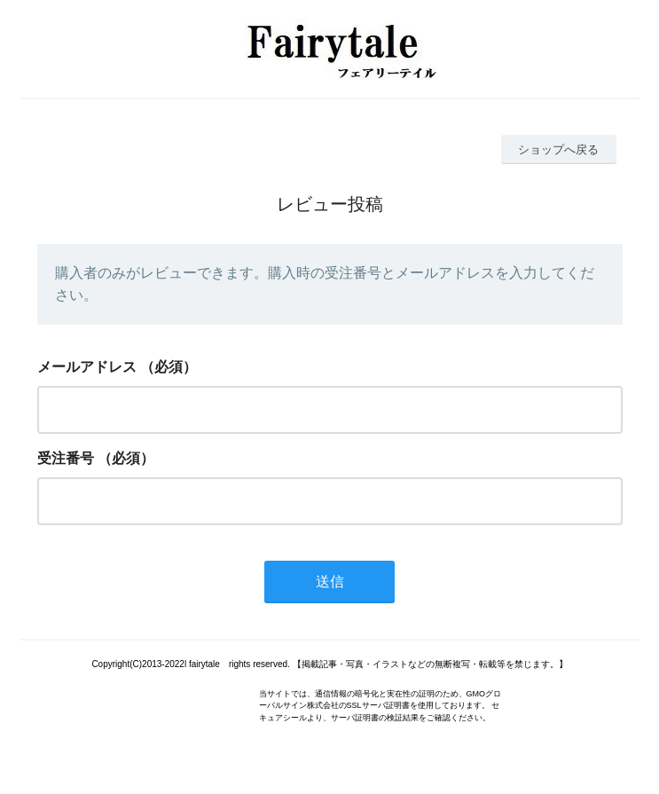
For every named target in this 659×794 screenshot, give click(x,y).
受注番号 (65, 458)
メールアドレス (87, 366)
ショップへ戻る (558, 149)
